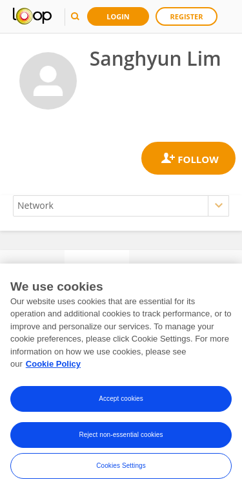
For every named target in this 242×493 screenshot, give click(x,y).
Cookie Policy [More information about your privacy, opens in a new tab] (53, 366)
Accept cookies (121, 400)
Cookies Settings (121, 467)
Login (118, 16)
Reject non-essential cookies (121, 436)
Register (186, 16)
